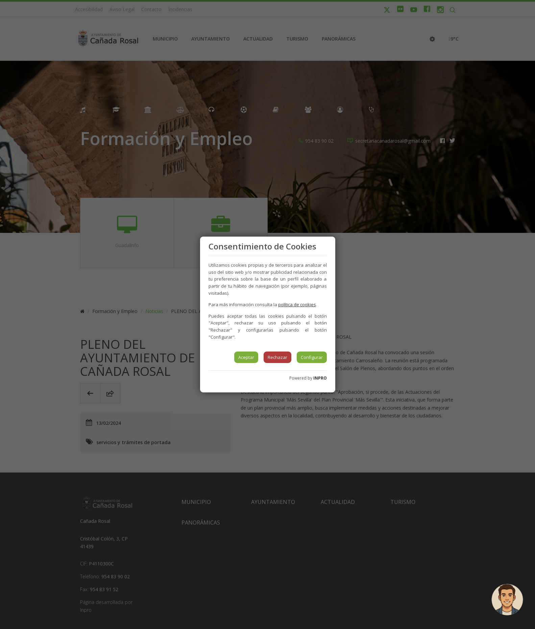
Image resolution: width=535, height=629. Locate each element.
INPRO (320, 378)
